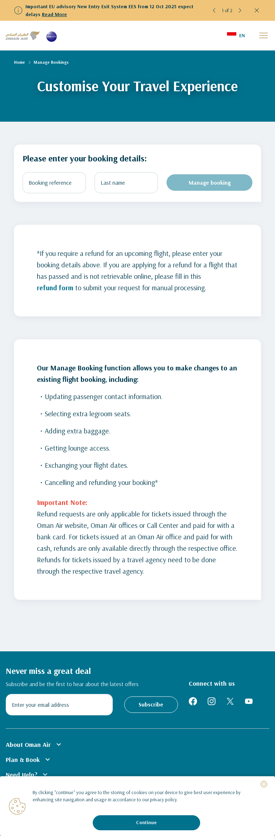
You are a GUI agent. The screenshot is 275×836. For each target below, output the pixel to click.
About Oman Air (34, 744)
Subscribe (151, 704)
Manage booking (210, 182)
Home (19, 62)
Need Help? (27, 774)
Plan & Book (29, 759)
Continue (146, 822)
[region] (137, 806)
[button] (214, 10)
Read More (54, 14)
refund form (55, 287)
